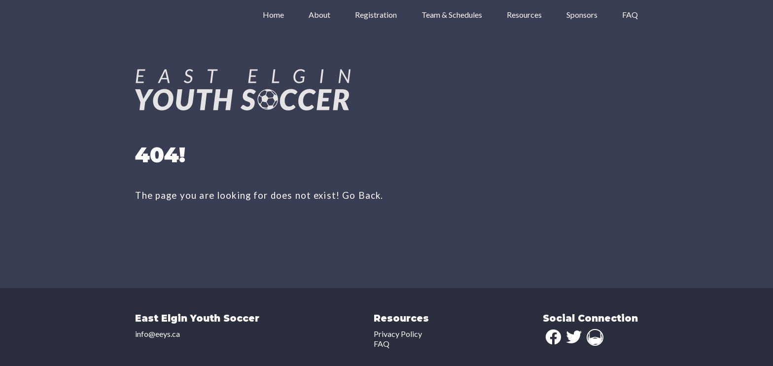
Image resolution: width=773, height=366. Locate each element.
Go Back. (362, 195)
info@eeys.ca (157, 333)
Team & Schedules (452, 14)
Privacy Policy (398, 333)
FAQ (630, 14)
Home (273, 14)
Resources (524, 14)
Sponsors (581, 14)
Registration (376, 14)
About (319, 14)
